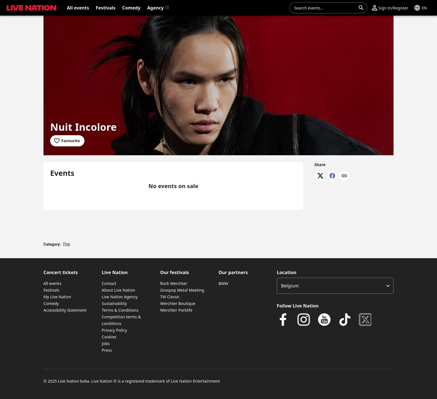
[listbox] (335, 286)
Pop (66, 244)
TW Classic (170, 296)
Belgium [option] (289, 286)
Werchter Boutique (177, 303)
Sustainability (114, 303)
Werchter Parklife (176, 310)
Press (107, 350)
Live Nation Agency (119, 296)
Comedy (51, 303)
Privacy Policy (114, 330)
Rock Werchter (173, 283)
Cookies (109, 336)
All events (52, 283)
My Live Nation (57, 296)
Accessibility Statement (64, 310)
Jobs (106, 343)
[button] (390, 8)
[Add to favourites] (67, 140)
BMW (223, 283)
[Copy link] (344, 176)
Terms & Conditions (120, 310)
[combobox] (325, 8)
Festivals (51, 290)
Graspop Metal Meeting (182, 290)
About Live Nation (118, 290)
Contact (109, 283)
